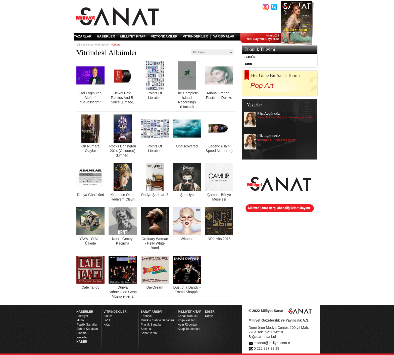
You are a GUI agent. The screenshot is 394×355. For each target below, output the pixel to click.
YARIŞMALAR (223, 36)
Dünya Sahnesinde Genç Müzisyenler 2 (123, 277)
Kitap (107, 324)
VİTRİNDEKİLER (195, 36)
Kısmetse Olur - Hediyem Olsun (123, 182)
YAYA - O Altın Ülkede (90, 226)
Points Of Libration (155, 80)
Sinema (81, 333)
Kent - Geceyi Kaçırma (123, 226)
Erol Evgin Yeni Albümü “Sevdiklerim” (90, 82)
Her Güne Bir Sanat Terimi (275, 75)
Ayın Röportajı (187, 324)
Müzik (80, 320)
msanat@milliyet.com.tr (272, 343)
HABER (81, 341)
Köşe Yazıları (186, 320)
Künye (209, 316)
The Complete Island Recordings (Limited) (187, 85)
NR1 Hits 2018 (219, 224)
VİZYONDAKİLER (164, 36)
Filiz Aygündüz (279, 119)
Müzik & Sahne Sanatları (157, 320)
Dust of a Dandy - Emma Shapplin (187, 275)
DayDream (155, 272)
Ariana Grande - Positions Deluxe (219, 80)
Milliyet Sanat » (85, 44)
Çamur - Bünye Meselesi (219, 182)
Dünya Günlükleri (90, 180)
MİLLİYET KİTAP (133, 36)
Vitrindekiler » (103, 44)
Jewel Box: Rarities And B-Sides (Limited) (123, 82)
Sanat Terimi (149, 333)
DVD (107, 320)
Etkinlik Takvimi (259, 49)
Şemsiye (187, 180)
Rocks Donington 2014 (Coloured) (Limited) (123, 135)
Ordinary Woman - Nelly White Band (155, 228)
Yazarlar (81, 337)
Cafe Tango (90, 272)
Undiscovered (187, 131)
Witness (187, 224)
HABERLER (106, 36)
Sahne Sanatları (87, 329)
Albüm (108, 316)
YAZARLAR (82, 36)
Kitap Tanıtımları (189, 329)
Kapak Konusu (188, 316)
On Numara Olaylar (90, 133)
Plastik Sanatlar (86, 324)
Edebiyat (82, 316)
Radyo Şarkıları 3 (155, 180)
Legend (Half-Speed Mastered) (219, 133)
